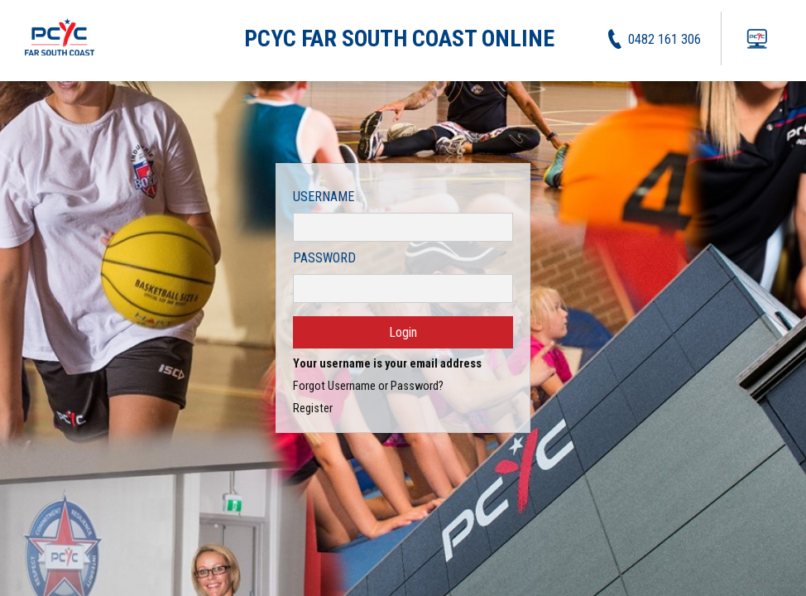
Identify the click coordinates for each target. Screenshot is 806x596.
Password (324, 258)
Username (323, 196)
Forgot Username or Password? (368, 386)
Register (313, 408)
